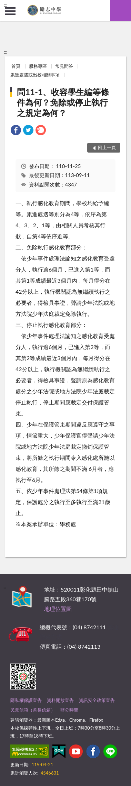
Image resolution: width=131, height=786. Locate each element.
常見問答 (64, 66)
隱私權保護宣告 (26, 700)
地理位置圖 (58, 608)
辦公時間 (69, 710)
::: (5, 5)
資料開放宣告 (60, 700)
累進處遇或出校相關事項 (35, 74)
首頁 (15, 66)
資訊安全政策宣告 (97, 700)
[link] (16, 131)
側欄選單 (10, 11)
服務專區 (38, 66)
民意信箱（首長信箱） (32, 710)
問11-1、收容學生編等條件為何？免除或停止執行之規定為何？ (63, 102)
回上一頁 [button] (107, 147)
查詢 (120, 10)
